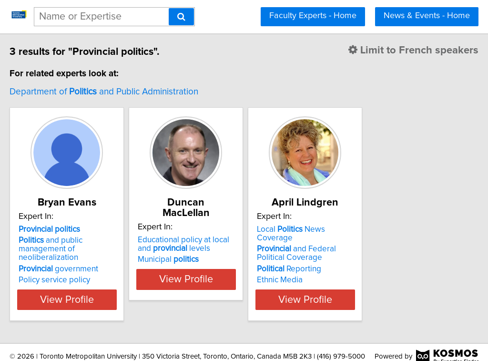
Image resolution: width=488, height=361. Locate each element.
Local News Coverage (377, 229)
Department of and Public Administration (124, 91)
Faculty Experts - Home (312, 15)
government (78, 260)
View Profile (99, 291)
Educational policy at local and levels (235, 233)
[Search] (181, 16)
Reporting (357, 260)
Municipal (212, 249)
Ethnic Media (347, 271)
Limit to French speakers (394, 50)
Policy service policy (74, 271)
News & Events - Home (427, 15)
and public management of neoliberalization (95, 244)
